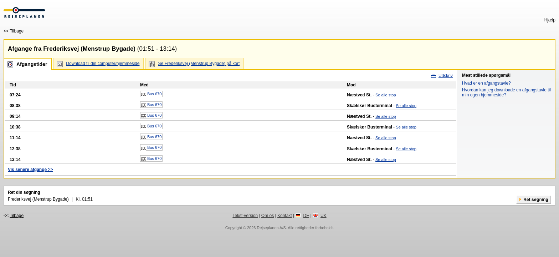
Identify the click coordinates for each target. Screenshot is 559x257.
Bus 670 (151, 94)
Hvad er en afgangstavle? (486, 83)
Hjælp (549, 19)
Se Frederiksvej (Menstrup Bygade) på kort (199, 63)
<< (14, 31)
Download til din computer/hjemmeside (102, 63)
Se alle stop (385, 95)
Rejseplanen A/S (271, 228)
